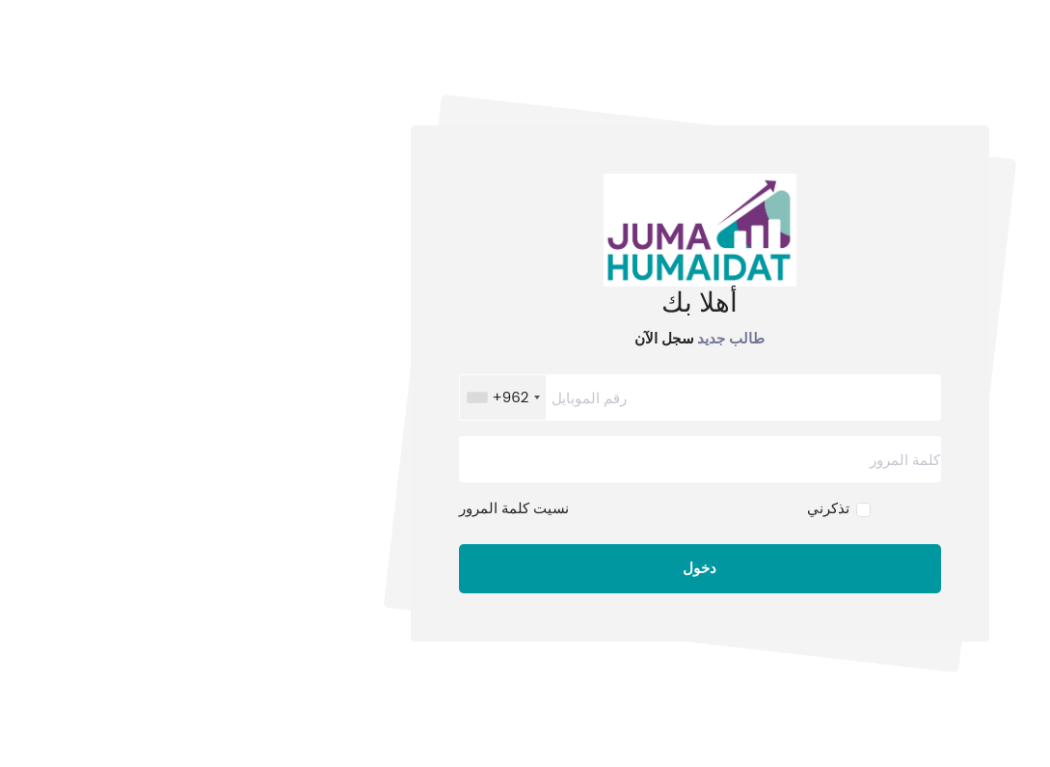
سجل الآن (490, 337)
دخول (525, 568)
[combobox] (328, 397)
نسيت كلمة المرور (339, 508)
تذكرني (654, 508)
